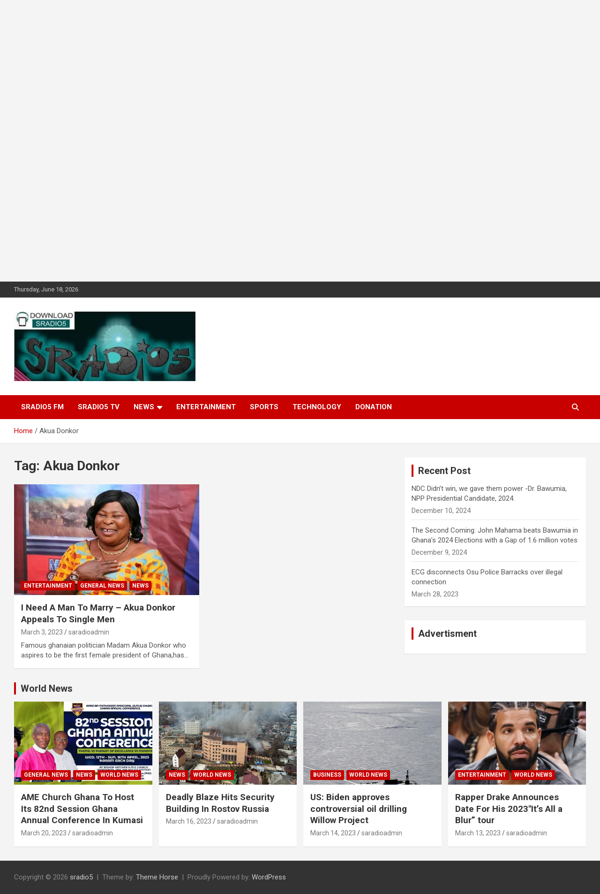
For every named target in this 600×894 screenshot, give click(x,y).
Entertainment (206, 407)
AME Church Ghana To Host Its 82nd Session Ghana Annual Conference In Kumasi (82, 808)
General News (102, 585)
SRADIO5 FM (42, 407)
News (144, 407)
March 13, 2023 (478, 833)
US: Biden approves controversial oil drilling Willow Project (358, 808)
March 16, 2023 (188, 821)
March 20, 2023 (44, 833)
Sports (264, 407)
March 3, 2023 (42, 632)
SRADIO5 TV (99, 407)
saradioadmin (88, 632)
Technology (316, 407)
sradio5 (81, 877)
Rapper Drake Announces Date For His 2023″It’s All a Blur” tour (508, 808)
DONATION (373, 407)
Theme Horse (157, 877)
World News (47, 688)
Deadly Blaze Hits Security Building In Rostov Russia (220, 803)
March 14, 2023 (333, 833)
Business (327, 775)
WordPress (269, 877)
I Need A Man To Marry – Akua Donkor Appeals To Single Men (98, 613)
